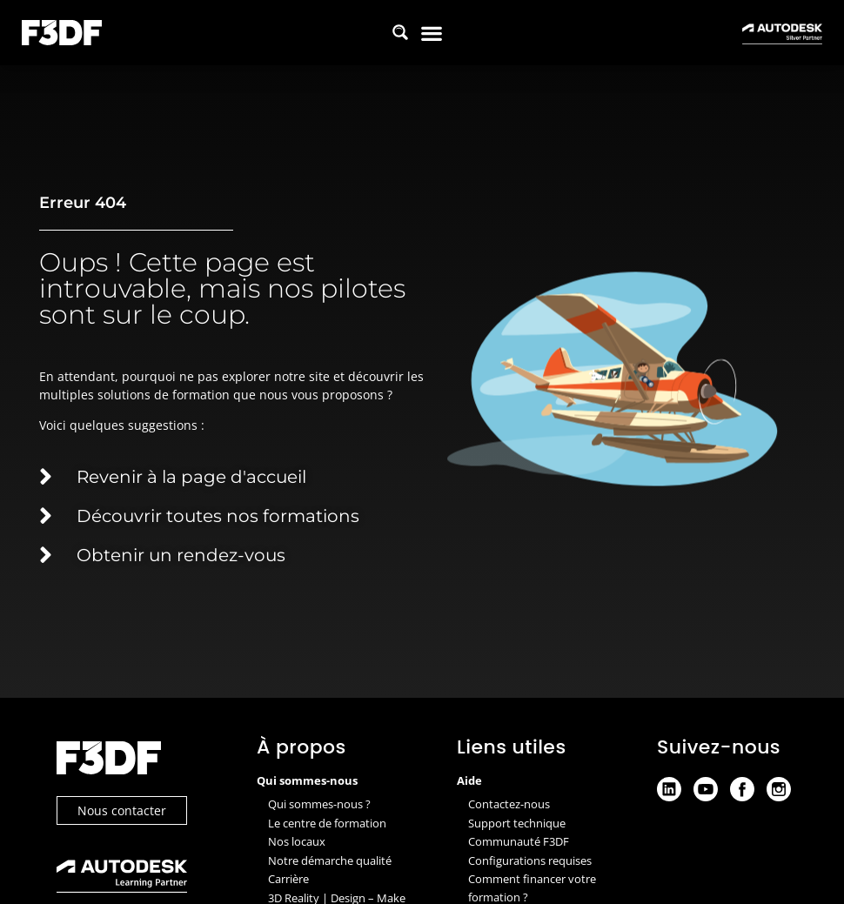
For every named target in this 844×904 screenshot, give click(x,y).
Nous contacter (121, 810)
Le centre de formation (327, 823)
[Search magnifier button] (400, 32)
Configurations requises (530, 860)
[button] (432, 33)
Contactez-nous (509, 804)
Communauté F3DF (518, 841)
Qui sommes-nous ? (319, 804)
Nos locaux (296, 841)
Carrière (288, 879)
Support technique (517, 823)
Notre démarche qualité (330, 860)
